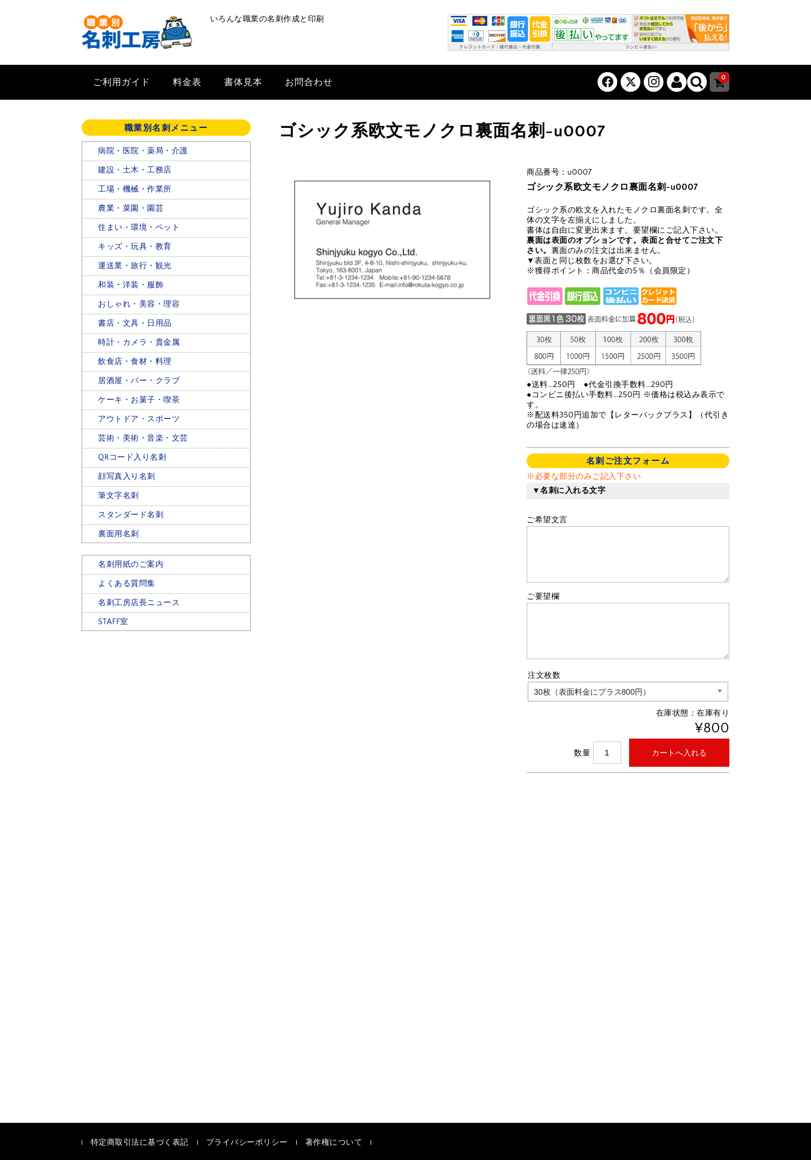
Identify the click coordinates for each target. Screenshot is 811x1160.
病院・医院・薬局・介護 (143, 150)
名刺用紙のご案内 (130, 564)
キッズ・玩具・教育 (135, 246)
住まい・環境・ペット (139, 227)
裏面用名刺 (118, 534)
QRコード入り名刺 (132, 457)
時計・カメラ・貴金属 (139, 342)
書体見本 (243, 82)
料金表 (187, 82)
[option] (391, 240)
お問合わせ (309, 82)
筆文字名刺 (118, 495)
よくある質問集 (126, 583)
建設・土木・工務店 (135, 170)
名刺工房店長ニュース (139, 602)
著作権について (334, 1142)
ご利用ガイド (121, 82)
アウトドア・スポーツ (139, 419)
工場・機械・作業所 (135, 189)
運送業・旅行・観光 (135, 265)
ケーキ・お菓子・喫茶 (139, 400)
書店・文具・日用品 (135, 323)
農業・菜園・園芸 (130, 208)
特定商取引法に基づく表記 (140, 1142)
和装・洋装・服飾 (130, 285)
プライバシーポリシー (247, 1142)
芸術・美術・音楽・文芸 (143, 438)
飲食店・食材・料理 (135, 361)
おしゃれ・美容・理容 (139, 304)
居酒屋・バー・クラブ (139, 380)
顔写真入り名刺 (126, 476)
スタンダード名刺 (130, 514)
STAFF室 (113, 621)
